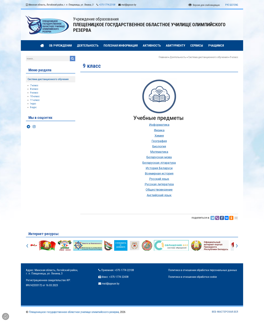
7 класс (34, 86)
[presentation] (27, 246)
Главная (163, 58)
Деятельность (178, 58)
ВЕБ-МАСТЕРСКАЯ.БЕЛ (225, 312)
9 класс (34, 93)
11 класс (35, 100)
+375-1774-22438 (118, 277)
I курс (33, 104)
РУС (227, 5)
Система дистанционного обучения (208, 58)
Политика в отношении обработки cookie (192, 277)
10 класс (35, 97)
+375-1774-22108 (107, 5)
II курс (33, 108)
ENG (236, 5)
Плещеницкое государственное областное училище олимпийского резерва (74, 312)
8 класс (34, 89)
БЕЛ (232, 5)
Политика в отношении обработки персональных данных (202, 270)
